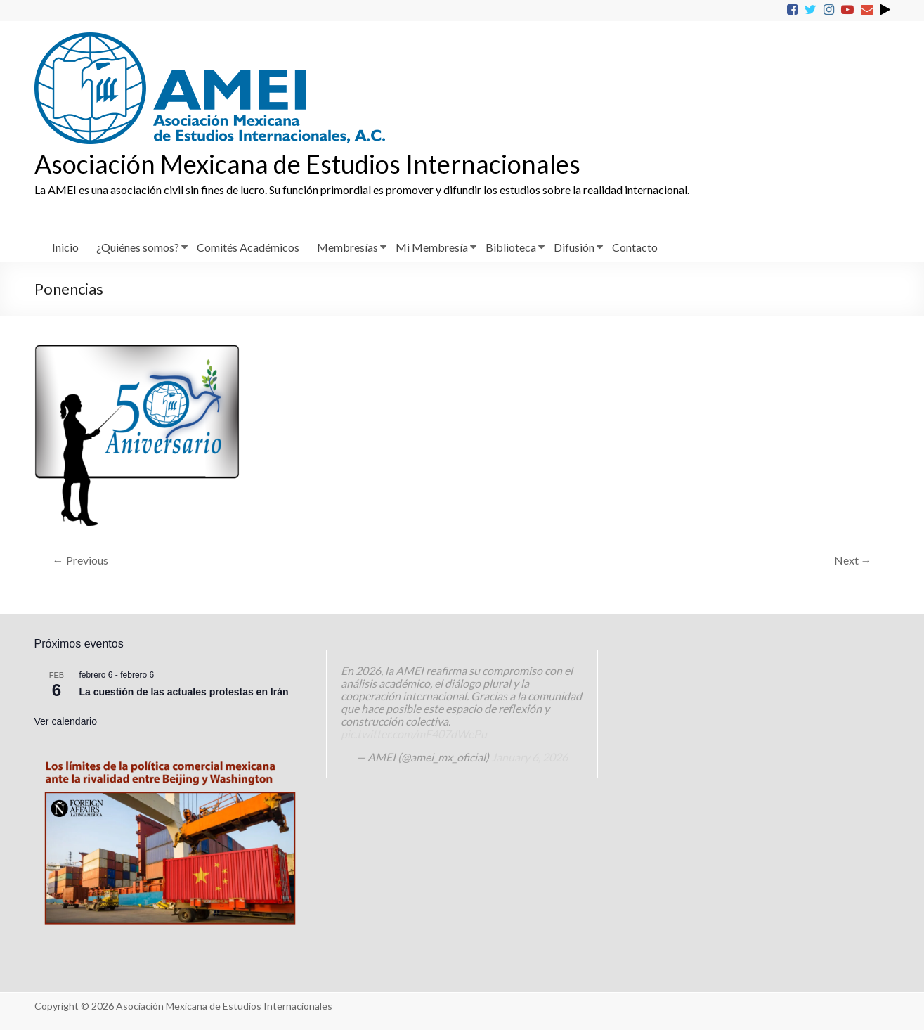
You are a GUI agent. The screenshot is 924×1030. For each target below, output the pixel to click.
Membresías (347, 247)
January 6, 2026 (529, 757)
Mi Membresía (432, 247)
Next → (853, 560)
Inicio (65, 247)
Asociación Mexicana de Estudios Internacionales (307, 163)
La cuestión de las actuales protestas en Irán (184, 691)
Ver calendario (66, 721)
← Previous (80, 560)
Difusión (574, 247)
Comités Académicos (248, 247)
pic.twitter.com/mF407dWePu (414, 733)
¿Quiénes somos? (137, 247)
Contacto (635, 247)
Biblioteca (511, 247)
